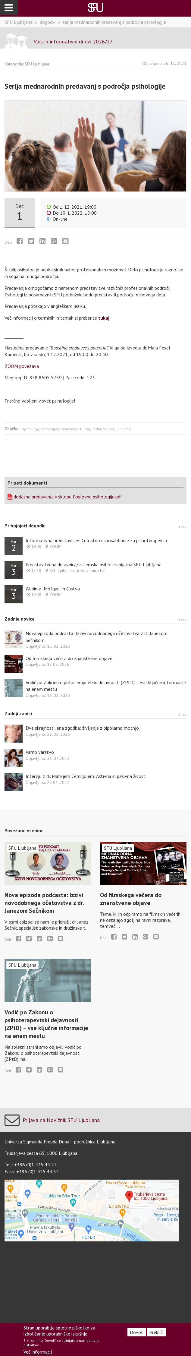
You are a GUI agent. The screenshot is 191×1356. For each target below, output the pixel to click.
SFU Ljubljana (19, 22)
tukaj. (104, 318)
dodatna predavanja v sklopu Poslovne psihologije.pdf (68, 497)
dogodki (47, 22)
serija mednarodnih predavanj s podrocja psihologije (114, 22)
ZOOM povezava (22, 366)
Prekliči (156, 1332)
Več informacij (37, 1352)
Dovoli (136, 1332)
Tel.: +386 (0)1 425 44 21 (31, 1165)
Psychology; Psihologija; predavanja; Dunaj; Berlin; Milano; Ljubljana (75, 429)
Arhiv (182, 527)
